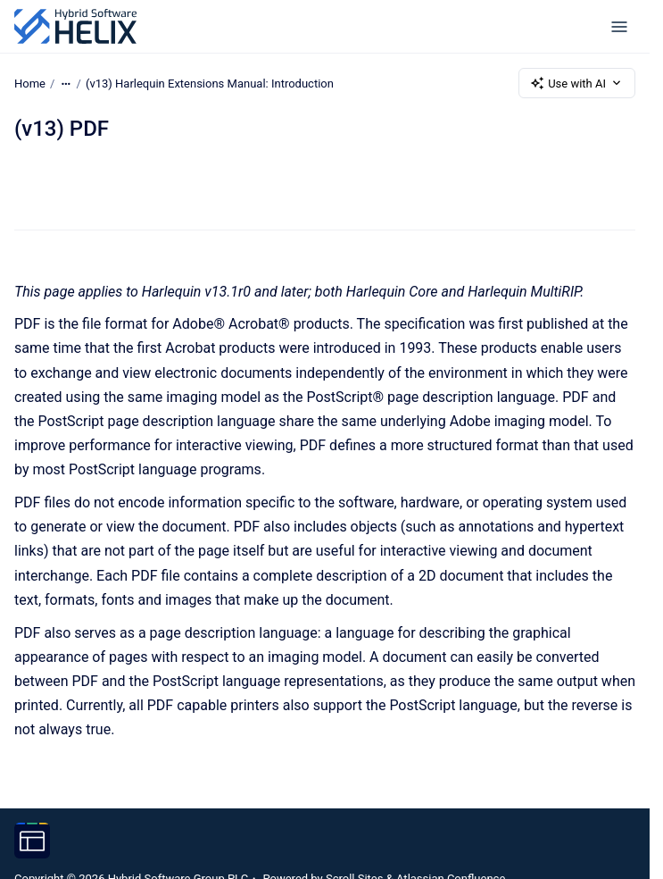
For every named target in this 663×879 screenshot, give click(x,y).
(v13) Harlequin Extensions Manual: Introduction (210, 82)
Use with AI (577, 83)
